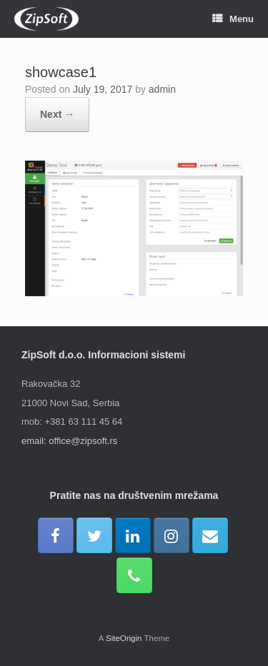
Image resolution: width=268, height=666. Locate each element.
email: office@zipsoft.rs (69, 440)
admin (162, 89)
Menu (233, 19)
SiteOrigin (124, 638)
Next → (57, 114)
